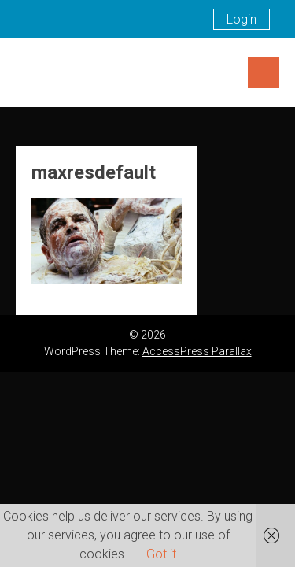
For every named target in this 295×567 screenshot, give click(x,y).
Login (241, 19)
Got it (161, 554)
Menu (263, 72)
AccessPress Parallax (197, 351)
